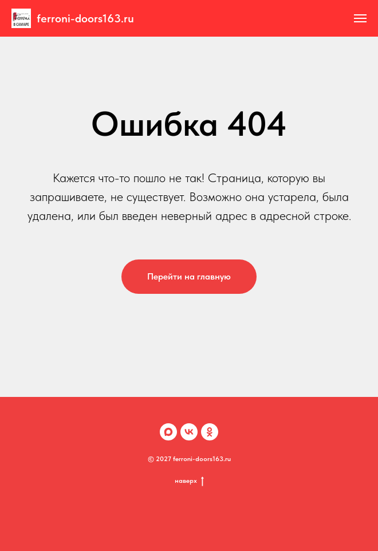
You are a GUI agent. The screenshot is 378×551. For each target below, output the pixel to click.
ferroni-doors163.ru (85, 18)
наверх (189, 481)
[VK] (189, 431)
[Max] (168, 431)
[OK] (209, 431)
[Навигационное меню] (360, 18)
